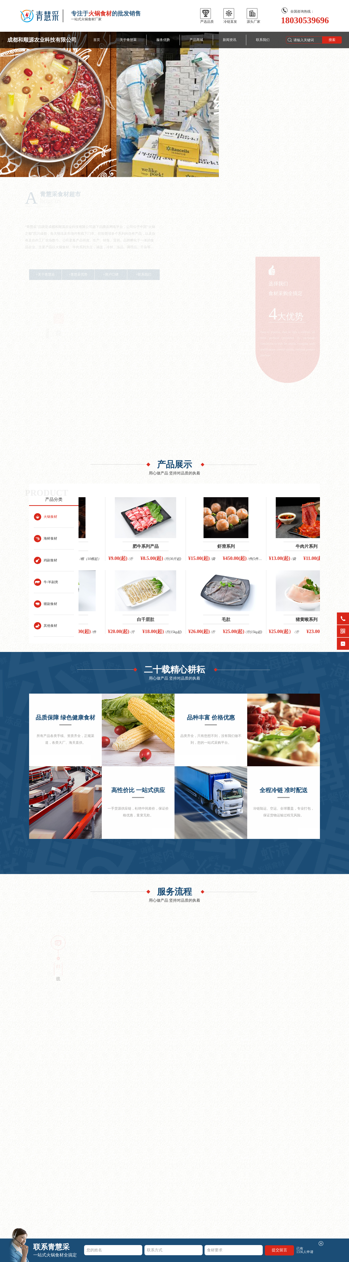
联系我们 (263, 40)
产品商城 (196, 40)
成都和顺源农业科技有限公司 (42, 40)
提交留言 (279, 1250)
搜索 (332, 40)
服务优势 (163, 40)
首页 (96, 40)
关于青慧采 (128, 40)
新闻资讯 (229, 40)
